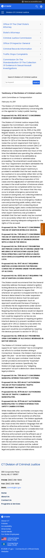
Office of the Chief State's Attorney (16, 25)
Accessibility (6, 526)
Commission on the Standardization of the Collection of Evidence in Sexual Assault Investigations (19, 64)
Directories (6, 529)
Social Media (6, 531)
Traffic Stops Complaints (15, 54)
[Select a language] (41, 6)
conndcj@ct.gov (14, 487)
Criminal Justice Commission (17, 38)
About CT (5, 521)
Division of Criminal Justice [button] (12, 12)
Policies (4, 523)
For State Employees (10, 534)
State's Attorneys (11, 32)
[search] (37, 6)
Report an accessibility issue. (32, 1)
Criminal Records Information (17, 48)
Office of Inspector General (16, 43)
